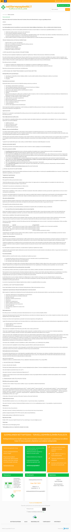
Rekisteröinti (58, 1)
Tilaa (44, 509)
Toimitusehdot (45, 521)
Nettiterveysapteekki (19, 521)
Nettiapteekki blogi (8, 466)
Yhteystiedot (54, 521)
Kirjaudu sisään (67, 1)
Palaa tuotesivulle (6, 17)
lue (43, 511)
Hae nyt (67, 9)
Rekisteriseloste (35, 521)
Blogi (27, 521)
